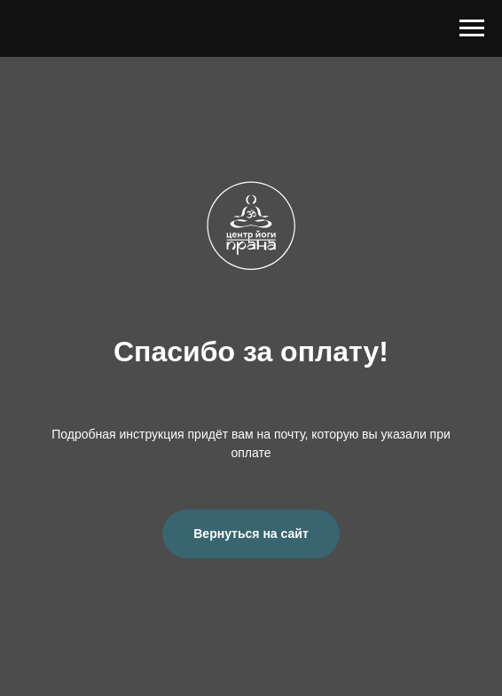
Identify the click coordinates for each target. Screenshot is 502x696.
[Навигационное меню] (471, 28)
